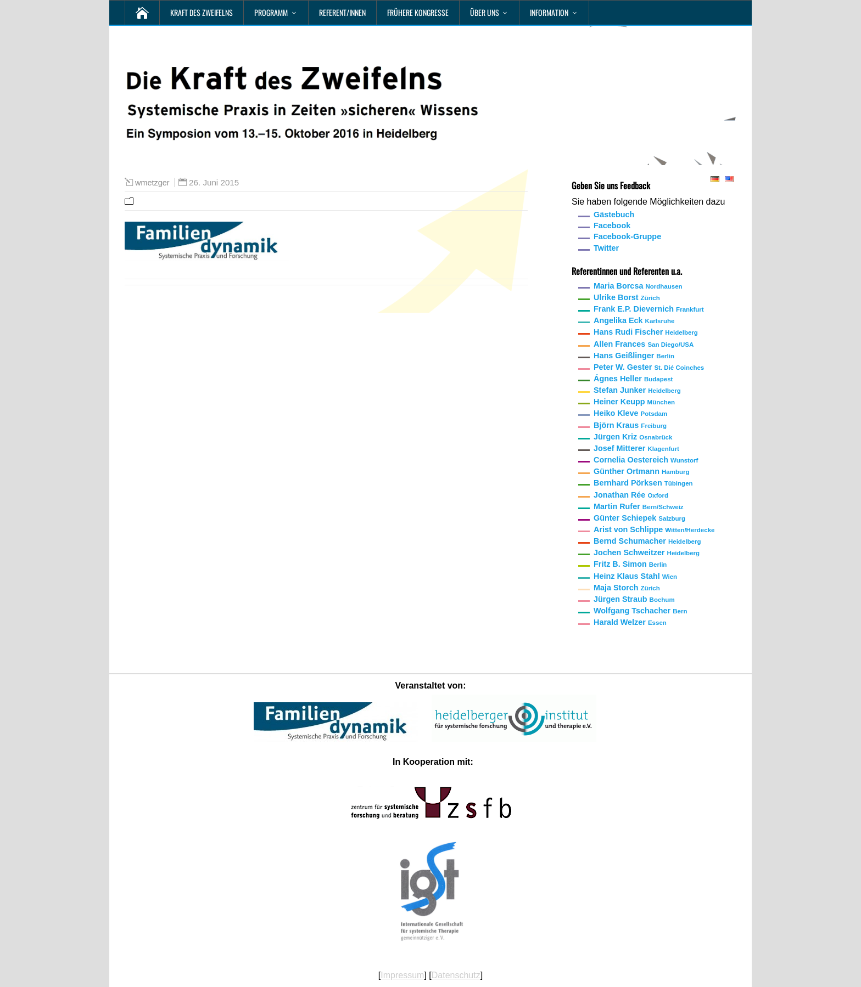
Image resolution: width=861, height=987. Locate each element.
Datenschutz (456, 975)
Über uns (484, 12)
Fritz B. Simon (630, 564)
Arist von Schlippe (654, 529)
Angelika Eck (634, 320)
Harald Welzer (630, 622)
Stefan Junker (637, 390)
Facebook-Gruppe (627, 236)
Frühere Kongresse (418, 12)
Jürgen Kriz (633, 436)
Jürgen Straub (634, 599)
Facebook (612, 225)
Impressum (402, 975)
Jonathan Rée (631, 494)
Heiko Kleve (630, 413)
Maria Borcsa (638, 285)
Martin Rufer (639, 506)
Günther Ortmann (641, 471)
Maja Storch (627, 587)
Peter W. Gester (649, 367)
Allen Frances (644, 344)
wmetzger (152, 182)
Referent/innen (342, 12)
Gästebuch (614, 214)
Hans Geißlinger (634, 355)
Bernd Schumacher (647, 541)
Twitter (606, 248)
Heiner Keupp (634, 401)
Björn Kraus (630, 425)
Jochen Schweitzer (647, 552)
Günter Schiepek (639, 518)
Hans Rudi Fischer (646, 332)
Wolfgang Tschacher (640, 610)
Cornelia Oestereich (646, 459)
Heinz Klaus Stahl (635, 576)
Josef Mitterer (636, 448)
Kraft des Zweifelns (201, 12)
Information (549, 12)
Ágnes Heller (633, 378)
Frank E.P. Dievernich (649, 308)
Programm (271, 12)
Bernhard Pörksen (643, 482)
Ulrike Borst (627, 297)
